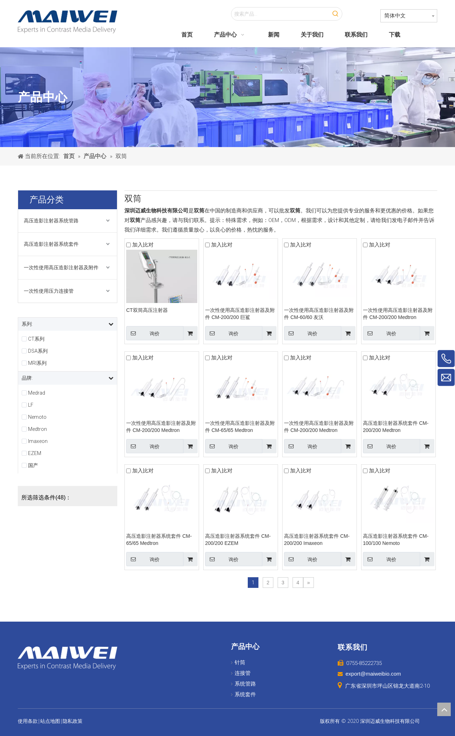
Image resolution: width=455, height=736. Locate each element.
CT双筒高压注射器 (147, 310)
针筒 (240, 662)
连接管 (243, 673)
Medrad (36, 392)
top (444, 709)
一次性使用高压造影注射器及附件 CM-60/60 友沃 (319, 313)
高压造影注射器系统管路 (51, 220)
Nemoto (37, 417)
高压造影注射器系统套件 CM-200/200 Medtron (395, 426)
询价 (143, 333)
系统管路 (245, 684)
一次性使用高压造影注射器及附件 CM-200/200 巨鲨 (240, 313)
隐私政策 (72, 721)
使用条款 (28, 721)
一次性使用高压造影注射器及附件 (61, 267)
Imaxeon (38, 441)
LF (30, 404)
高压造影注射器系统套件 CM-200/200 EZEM (238, 539)
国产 (33, 465)
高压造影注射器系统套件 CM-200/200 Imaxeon (316, 539)
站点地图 (50, 721)
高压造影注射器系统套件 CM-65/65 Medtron (159, 539)
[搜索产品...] (280, 13)
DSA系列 (38, 350)
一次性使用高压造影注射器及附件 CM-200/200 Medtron (398, 313)
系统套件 (245, 694)
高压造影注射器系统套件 (51, 244)
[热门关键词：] (335, 13)
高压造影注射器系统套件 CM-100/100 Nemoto (395, 539)
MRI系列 (37, 363)
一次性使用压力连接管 (49, 291)
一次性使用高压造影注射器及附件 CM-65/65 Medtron (240, 426)
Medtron (37, 429)
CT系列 (36, 338)
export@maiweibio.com (373, 674)
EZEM (34, 453)
